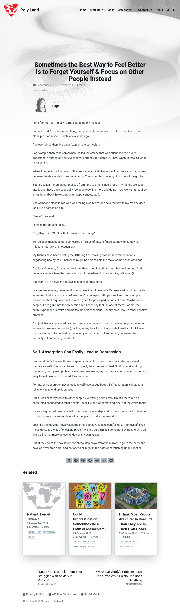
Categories (125, 10)
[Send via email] (97, 460)
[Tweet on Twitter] (69, 460)
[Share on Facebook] (90, 460)
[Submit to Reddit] (76, 460)
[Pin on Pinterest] (83, 460)
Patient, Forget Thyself (38, 516)
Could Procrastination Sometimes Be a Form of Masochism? (89, 521)
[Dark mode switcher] (174, 10)
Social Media (90, 594)
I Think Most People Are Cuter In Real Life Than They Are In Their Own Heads (136, 521)
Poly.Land (29, 10)
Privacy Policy (33, 594)
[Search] (168, 10)
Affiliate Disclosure (62, 594)
